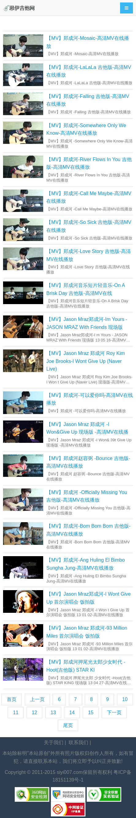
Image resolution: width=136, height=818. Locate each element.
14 (72, 712)
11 (15, 712)
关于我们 (53, 742)
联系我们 (78, 742)
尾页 (68, 725)
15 (90, 712)
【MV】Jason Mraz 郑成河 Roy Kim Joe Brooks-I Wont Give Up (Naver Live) (85, 361)
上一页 (37, 699)
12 (34, 712)
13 (53, 712)
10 (125, 699)
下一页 (114, 712)
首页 (12, 699)
